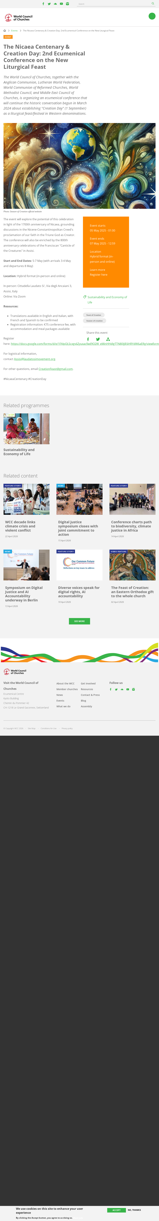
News (59, 695)
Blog (83, 700)
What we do (63, 706)
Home (4, 30)
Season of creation (94, 321)
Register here (98, 275)
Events (14, 30)
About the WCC (65, 683)
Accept (117, 1210)
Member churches (67, 689)
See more (79, 621)
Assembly (86, 706)
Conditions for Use (48, 728)
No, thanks (134, 1210)
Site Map (32, 728)
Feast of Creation (93, 315)
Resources (87, 689)
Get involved (88, 683)
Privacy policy (67, 728)
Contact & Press (90, 695)
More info (78, 1218)
